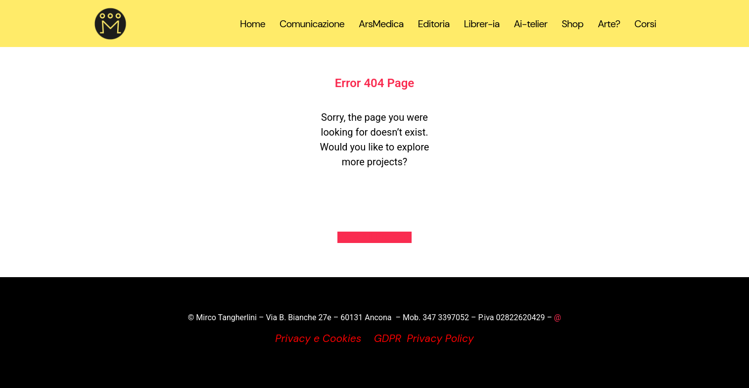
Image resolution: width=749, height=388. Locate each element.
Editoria (433, 24)
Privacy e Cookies (318, 338)
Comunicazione (312, 24)
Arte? (609, 24)
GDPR (387, 338)
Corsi (645, 24)
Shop (572, 24)
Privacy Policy (440, 338)
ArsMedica (381, 24)
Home (252, 24)
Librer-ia (481, 24)
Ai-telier (530, 24)
